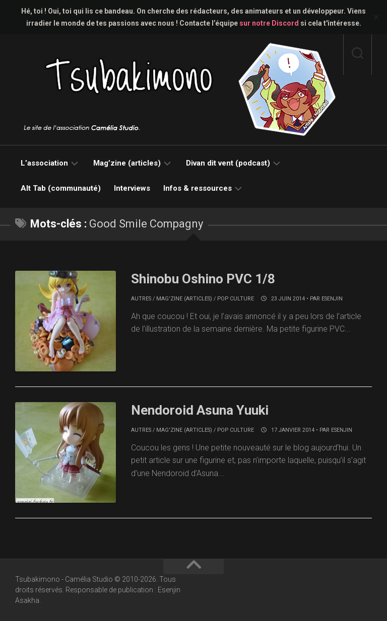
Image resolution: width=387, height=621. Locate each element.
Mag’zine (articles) (127, 163)
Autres (141, 298)
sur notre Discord (269, 23)
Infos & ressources (197, 188)
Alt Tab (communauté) (61, 188)
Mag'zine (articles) (184, 298)
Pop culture (235, 298)
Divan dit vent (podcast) (228, 163)
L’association (44, 163)
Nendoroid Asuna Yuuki (200, 410)
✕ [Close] (376, 17)
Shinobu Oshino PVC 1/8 (203, 278)
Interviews (132, 188)
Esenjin (332, 298)
